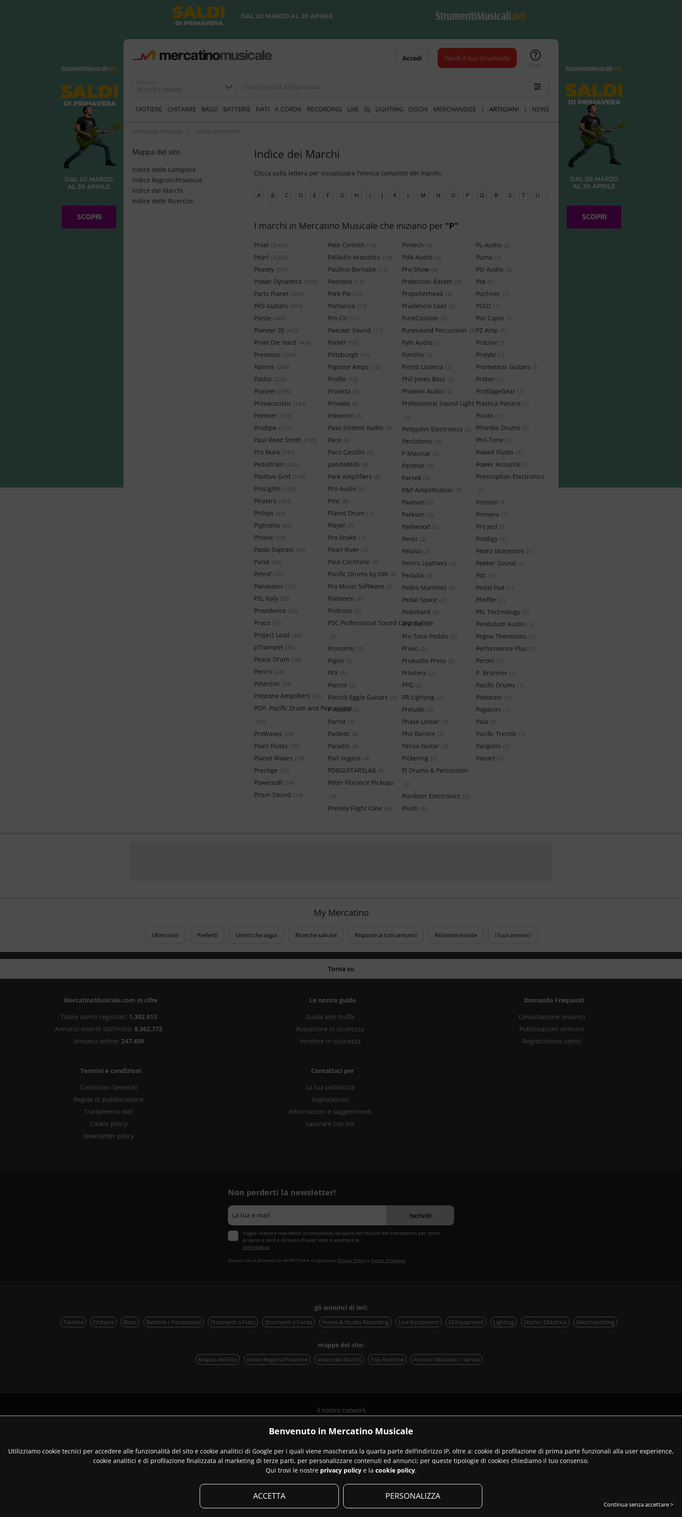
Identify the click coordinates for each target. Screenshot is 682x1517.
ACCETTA (269, 1495)
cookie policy (395, 1470)
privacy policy (340, 1470)
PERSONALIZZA (412, 1495)
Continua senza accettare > (638, 1504)
